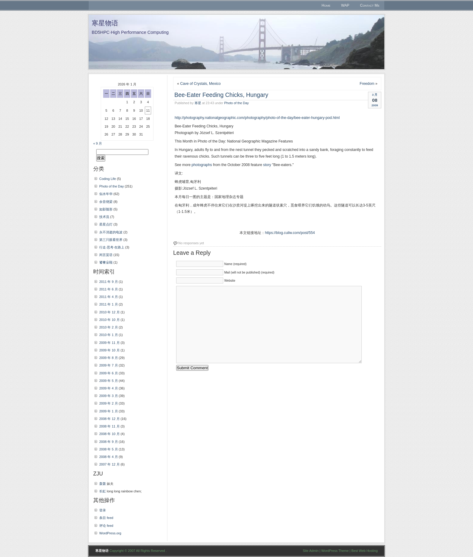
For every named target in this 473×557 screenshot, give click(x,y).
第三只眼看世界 (110, 240)
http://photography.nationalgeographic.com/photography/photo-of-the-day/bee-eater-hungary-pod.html (257, 118)
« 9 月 (97, 143)
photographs (202, 165)
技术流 (104, 217)
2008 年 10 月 (109, 434)
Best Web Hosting (364, 550)
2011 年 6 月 (108, 289)
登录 (102, 510)
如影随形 (106, 209)
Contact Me (369, 5)
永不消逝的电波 (110, 232)
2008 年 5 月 (108, 449)
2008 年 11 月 (109, 426)
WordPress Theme (335, 550)
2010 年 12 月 (109, 312)
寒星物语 (105, 23)
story (267, 165)
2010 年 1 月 (108, 335)
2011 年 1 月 (108, 304)
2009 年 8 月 (108, 358)
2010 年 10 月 (109, 320)
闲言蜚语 (106, 255)
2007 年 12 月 (109, 464)
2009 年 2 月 (108, 403)
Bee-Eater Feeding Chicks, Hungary (221, 94)
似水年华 (106, 194)
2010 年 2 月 (108, 327)
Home (326, 5)
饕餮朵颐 (106, 262)
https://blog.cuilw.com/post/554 (290, 233)
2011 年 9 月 (108, 281)
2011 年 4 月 (108, 297)
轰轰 (102, 483)
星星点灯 (106, 224)
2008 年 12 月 (109, 419)
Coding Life (107, 179)
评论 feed (106, 525)
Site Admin (311, 550)
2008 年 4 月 (108, 457)
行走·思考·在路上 (111, 247)
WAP (345, 5)
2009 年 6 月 (108, 373)
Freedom (367, 84)
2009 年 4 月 (108, 388)
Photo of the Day (236, 103)
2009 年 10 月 (109, 350)
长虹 (102, 491)
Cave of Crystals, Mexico (200, 84)
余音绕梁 (106, 201)
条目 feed (106, 518)
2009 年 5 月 (108, 381)
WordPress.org (110, 533)
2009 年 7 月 (108, 365)
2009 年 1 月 (108, 411)
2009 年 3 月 (108, 396)
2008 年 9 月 (108, 441)
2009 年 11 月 (109, 342)
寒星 (198, 103)
